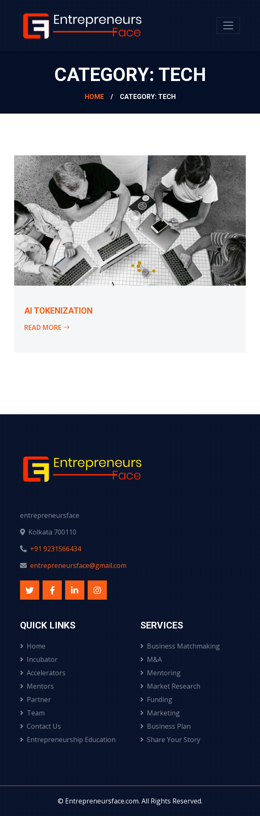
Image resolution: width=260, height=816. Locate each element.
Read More (47, 327)
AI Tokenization (58, 311)
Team (32, 712)
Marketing (160, 712)
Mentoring (160, 672)
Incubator (39, 659)
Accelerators (43, 672)
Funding (156, 699)
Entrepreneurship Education (68, 739)
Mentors (37, 686)
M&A (151, 659)
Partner (35, 699)
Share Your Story (170, 739)
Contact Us (40, 726)
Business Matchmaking (180, 646)
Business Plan (165, 726)
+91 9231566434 (55, 548)
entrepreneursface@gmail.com (78, 565)
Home (94, 97)
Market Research (170, 686)
